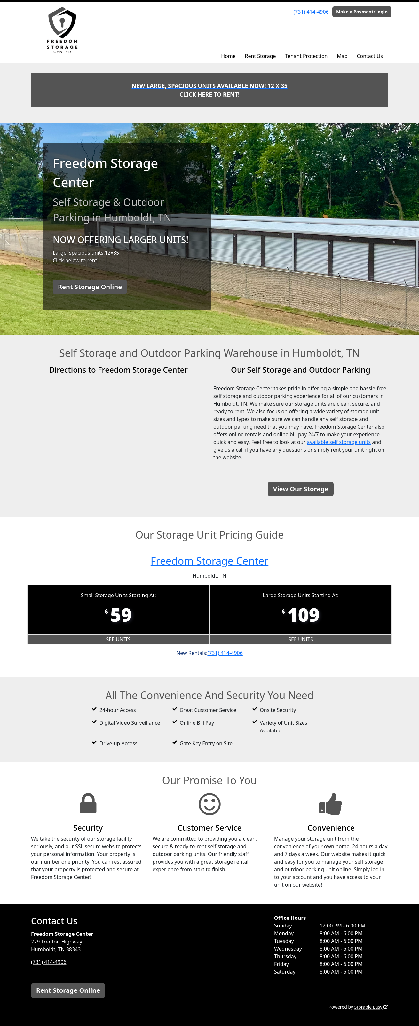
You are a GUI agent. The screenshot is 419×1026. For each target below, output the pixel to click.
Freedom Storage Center (209, 561)
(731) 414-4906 (310, 11)
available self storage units (339, 442)
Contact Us (370, 55)
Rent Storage (260, 55)
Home (228, 55)
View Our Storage (300, 489)
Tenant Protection (306, 55)
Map (342, 55)
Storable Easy (371, 1007)
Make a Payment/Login (362, 12)
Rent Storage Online (90, 286)
